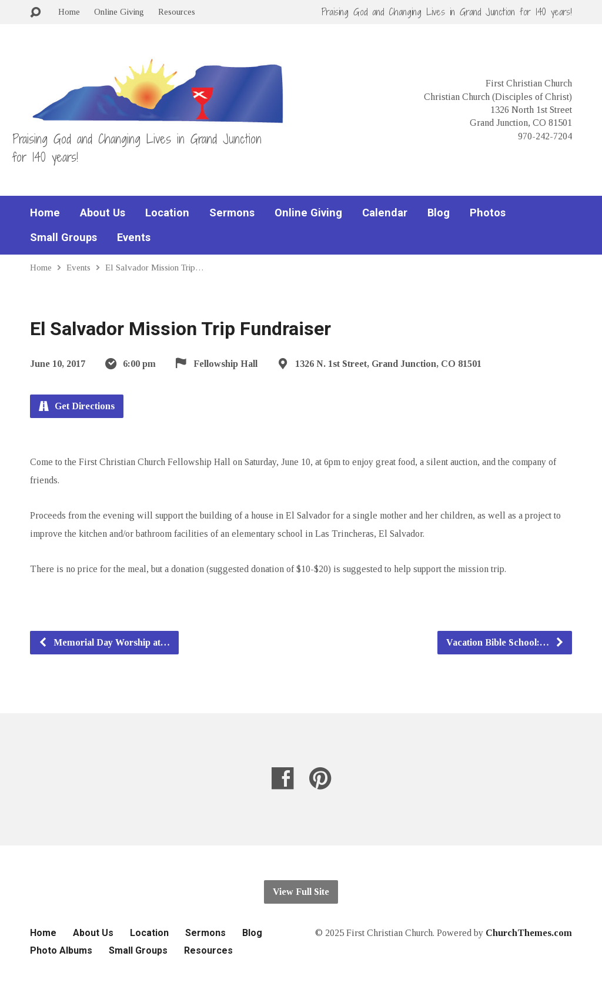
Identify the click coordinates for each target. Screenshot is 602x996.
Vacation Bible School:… (505, 642)
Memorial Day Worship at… (104, 642)
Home (69, 11)
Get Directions (77, 406)
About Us (102, 213)
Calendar (384, 213)
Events (133, 237)
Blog (438, 213)
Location (167, 213)
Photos (488, 213)
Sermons (232, 213)
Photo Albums (61, 950)
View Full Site (301, 892)
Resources (176, 11)
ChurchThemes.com (529, 933)
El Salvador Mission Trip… (154, 267)
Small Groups (63, 237)
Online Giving (119, 11)
